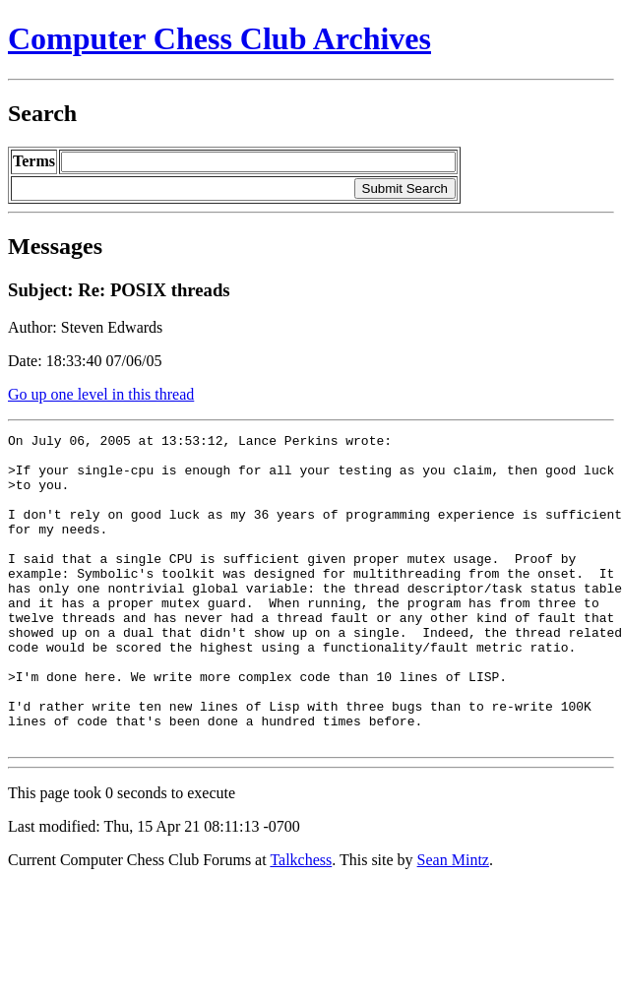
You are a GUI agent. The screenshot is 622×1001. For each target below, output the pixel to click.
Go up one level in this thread (101, 394)
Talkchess (301, 921)
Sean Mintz (453, 921)
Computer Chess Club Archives (219, 38)
